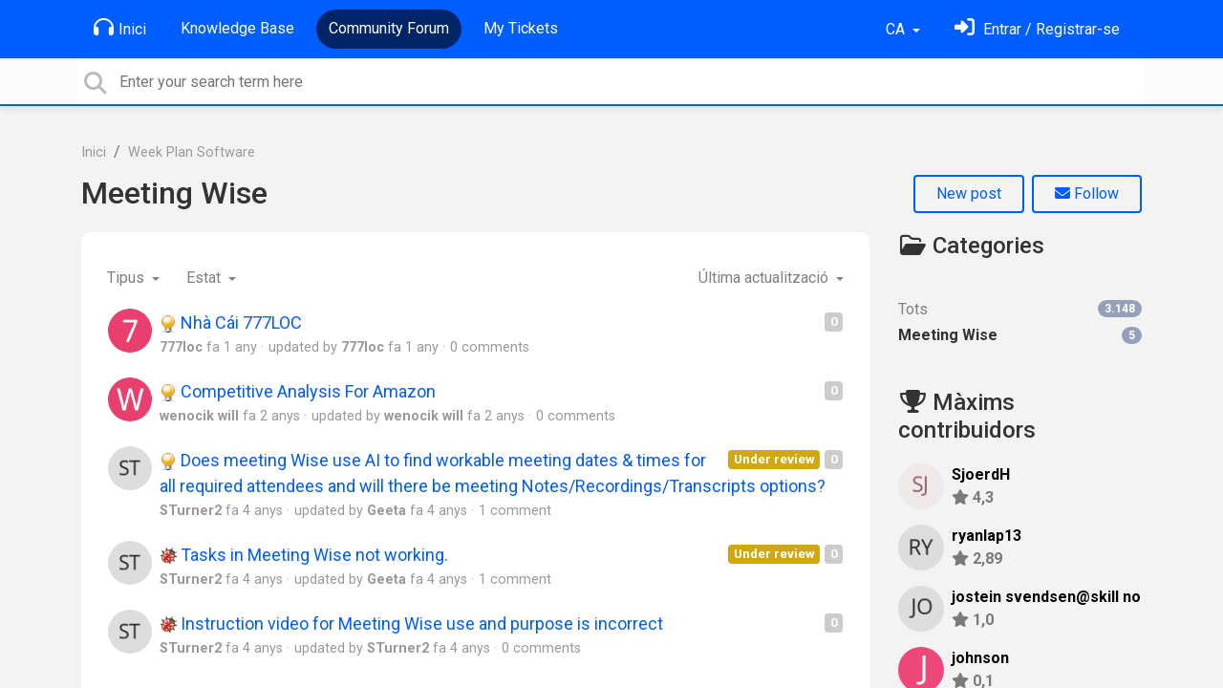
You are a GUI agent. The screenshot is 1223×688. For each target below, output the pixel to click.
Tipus (127, 278)
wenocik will (199, 416)
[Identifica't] (1037, 29)
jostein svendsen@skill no (1046, 597)
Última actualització (765, 278)
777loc (181, 347)
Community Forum (389, 28)
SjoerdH (981, 474)
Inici (120, 27)
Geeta (386, 511)
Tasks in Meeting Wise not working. (304, 555)
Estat (205, 278)
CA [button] (897, 29)
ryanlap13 (986, 536)
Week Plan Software (191, 152)
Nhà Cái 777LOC (231, 322)
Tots (1020, 309)
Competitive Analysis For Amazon (298, 391)
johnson (980, 658)
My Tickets (520, 28)
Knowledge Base (237, 28)
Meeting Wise (174, 193)
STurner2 (191, 511)
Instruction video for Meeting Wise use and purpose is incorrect (411, 623)
